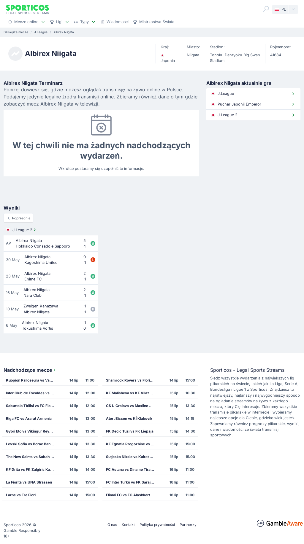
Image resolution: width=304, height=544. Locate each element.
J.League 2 (21, 229)
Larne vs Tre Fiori (21, 495)
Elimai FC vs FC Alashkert (128, 495)
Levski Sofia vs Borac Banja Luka (32, 444)
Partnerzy (188, 524)
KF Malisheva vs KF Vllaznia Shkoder (132, 393)
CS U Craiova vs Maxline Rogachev (132, 405)
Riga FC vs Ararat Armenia (29, 418)
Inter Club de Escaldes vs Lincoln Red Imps (32, 393)
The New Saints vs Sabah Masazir (32, 456)
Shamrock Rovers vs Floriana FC (132, 380)
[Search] (266, 8)
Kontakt (128, 524)
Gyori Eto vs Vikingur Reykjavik (32, 431)
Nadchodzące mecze (30, 370)
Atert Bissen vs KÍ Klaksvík (129, 418)
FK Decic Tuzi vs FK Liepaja (129, 431)
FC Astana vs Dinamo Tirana (130, 469)
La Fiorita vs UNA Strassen (29, 482)
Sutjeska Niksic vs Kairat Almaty (132, 456)
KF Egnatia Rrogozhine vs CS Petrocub (132, 444)
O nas (112, 524)
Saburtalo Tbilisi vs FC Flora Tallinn (32, 405)
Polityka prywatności (157, 524)
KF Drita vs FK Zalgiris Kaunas (32, 469)
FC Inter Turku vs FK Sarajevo (131, 482)
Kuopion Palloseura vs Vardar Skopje (32, 380)
